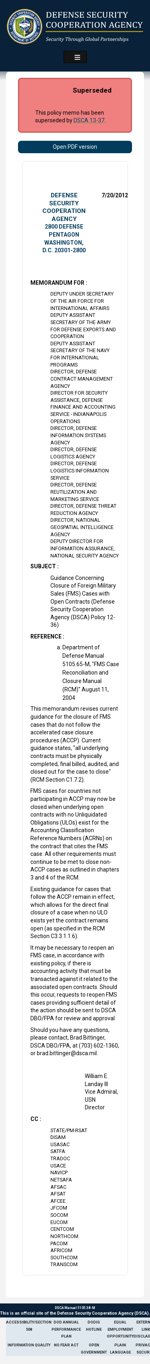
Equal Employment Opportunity (120, 1329)
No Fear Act (66, 1345)
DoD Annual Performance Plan (66, 1329)
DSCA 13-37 (89, 120)
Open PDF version (75, 147)
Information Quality (29, 1345)
